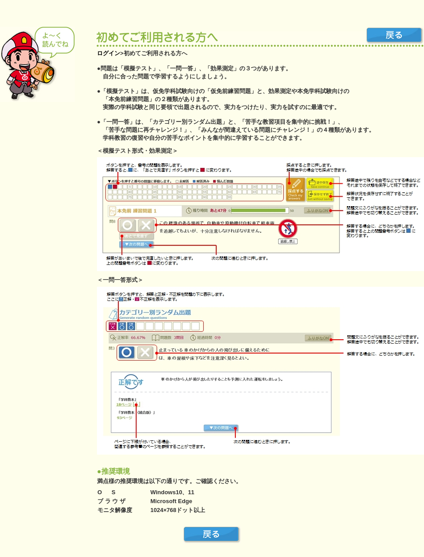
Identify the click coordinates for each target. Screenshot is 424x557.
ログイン (108, 53)
